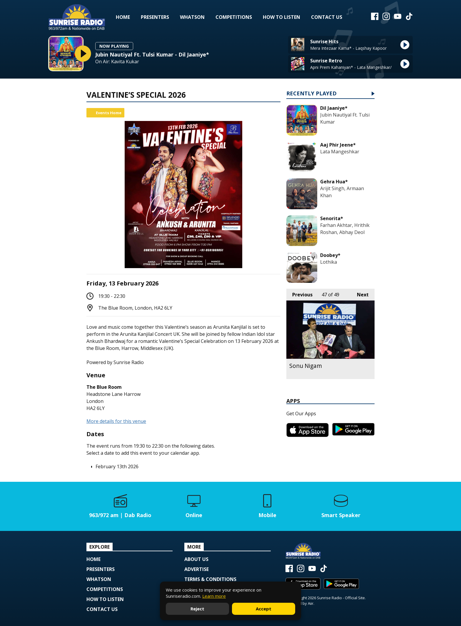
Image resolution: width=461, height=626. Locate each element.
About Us (196, 559)
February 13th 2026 (117, 466)
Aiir (310, 603)
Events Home (108, 112)
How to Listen (281, 17)
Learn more (214, 596)
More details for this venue (116, 421)
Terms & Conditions (210, 579)
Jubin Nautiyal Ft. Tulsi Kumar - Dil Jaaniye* (152, 54)
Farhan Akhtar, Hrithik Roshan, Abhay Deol (345, 228)
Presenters (155, 17)
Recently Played (311, 94)
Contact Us (326, 17)
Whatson (192, 17)
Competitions (234, 17)
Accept (263, 609)
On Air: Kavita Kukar (117, 62)
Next (360, 293)
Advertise (196, 569)
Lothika (328, 262)
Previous (299, 293)
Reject (197, 609)
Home (123, 17)
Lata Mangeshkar (339, 151)
